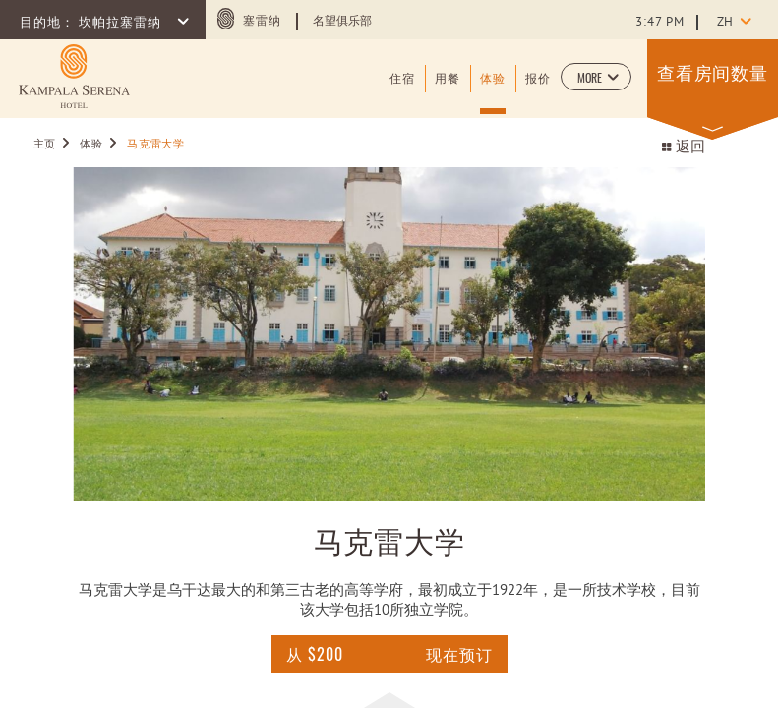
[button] (596, 76)
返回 (683, 148)
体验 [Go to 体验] (91, 144)
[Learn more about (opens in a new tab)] (74, 76)
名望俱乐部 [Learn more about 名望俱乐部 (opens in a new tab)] (342, 22)
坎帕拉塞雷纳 (122, 23)
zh (725, 22)
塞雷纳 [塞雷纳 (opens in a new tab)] (262, 22)
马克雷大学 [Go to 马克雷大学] (155, 144)
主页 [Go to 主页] (44, 144)
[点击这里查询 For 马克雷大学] (314, 654)
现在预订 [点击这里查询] (459, 654)
